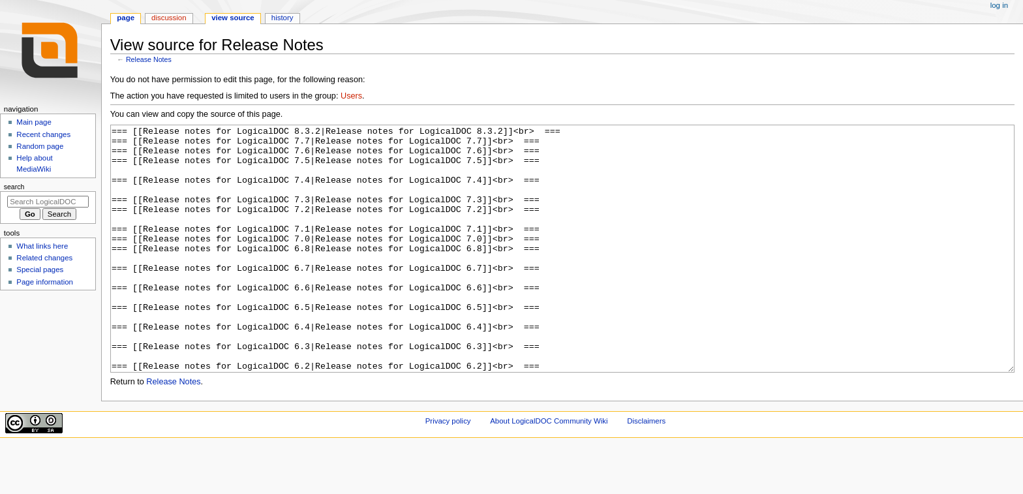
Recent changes (43, 134)
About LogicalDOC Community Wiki (548, 470)
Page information (44, 282)
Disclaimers (646, 470)
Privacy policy (448, 470)
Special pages (39, 269)
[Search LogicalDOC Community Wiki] (48, 202)
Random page (39, 146)
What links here (42, 246)
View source (232, 18)
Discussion (168, 18)
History (282, 18)
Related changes (44, 258)
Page (125, 18)
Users (351, 95)
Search (14, 187)
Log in (999, 5)
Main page (34, 122)
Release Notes (149, 59)
